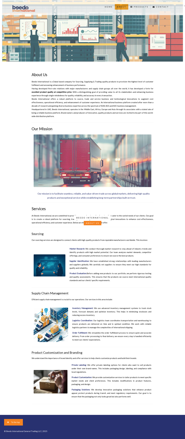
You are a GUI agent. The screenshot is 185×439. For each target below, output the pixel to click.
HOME (109, 7)
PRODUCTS (139, 7)
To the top (13, 422)
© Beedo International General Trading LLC (22, 431)
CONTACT (161, 7)
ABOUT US (92, 223)
